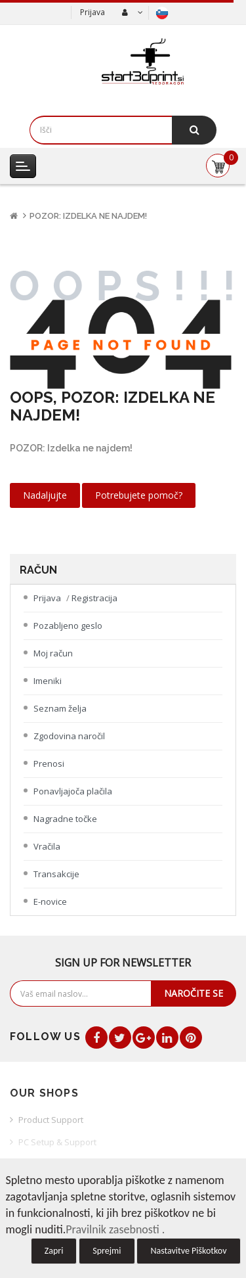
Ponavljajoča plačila (72, 791)
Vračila (46, 846)
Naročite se (193, 993)
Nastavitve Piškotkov (188, 1250)
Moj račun (53, 653)
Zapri (54, 1250)
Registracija (94, 598)
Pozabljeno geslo (67, 625)
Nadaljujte (45, 495)
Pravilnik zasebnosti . (115, 1229)
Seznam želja (60, 708)
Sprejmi (106, 1250)
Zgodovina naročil (69, 736)
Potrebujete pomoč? (138, 495)
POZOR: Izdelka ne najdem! (88, 216)
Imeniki (47, 681)
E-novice (50, 901)
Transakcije (56, 874)
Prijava (92, 12)
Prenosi (48, 763)
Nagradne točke (65, 819)
